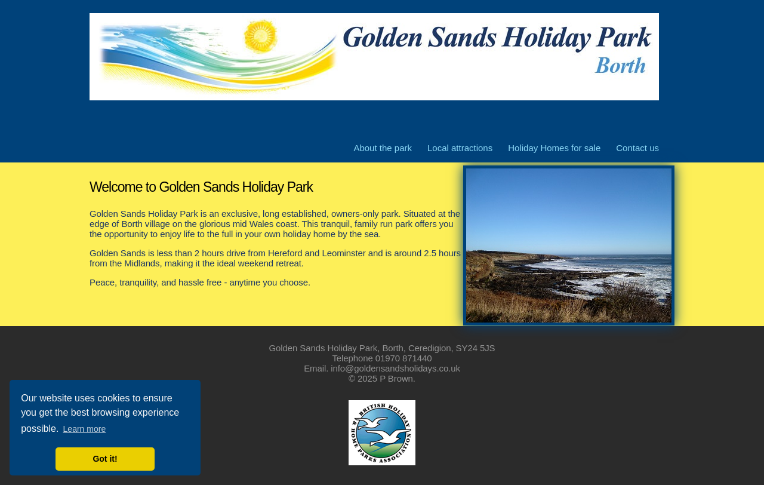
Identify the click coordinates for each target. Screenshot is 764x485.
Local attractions (459, 148)
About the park (382, 148)
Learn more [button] (84, 429)
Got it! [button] (105, 458)
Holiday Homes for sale (554, 148)
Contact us (637, 148)
